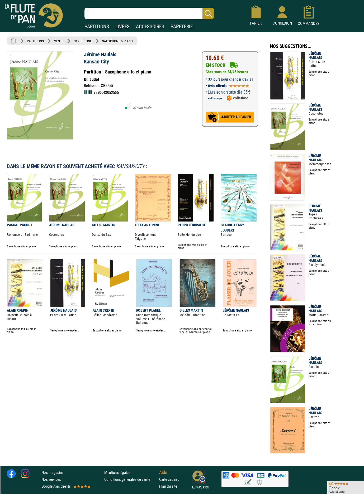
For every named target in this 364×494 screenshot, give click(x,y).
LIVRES (122, 27)
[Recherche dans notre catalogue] (149, 13)
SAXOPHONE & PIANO (117, 41)
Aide (163, 472)
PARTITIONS (96, 27)
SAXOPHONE (83, 41)
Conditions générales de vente (130, 479)
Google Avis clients (65, 486)
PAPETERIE (182, 27)
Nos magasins (52, 472)
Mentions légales (117, 472)
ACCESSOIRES (150, 27)
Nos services (51, 479)
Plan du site (168, 486)
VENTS (58, 41)
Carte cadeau (169, 479)
